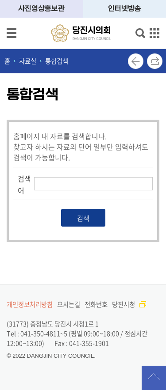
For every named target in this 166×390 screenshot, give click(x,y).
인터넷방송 (124, 8)
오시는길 (68, 304)
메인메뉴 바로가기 (83, 0)
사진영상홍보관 (41, 8)
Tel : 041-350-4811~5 (37, 333)
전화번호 (96, 304)
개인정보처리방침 (30, 304)
